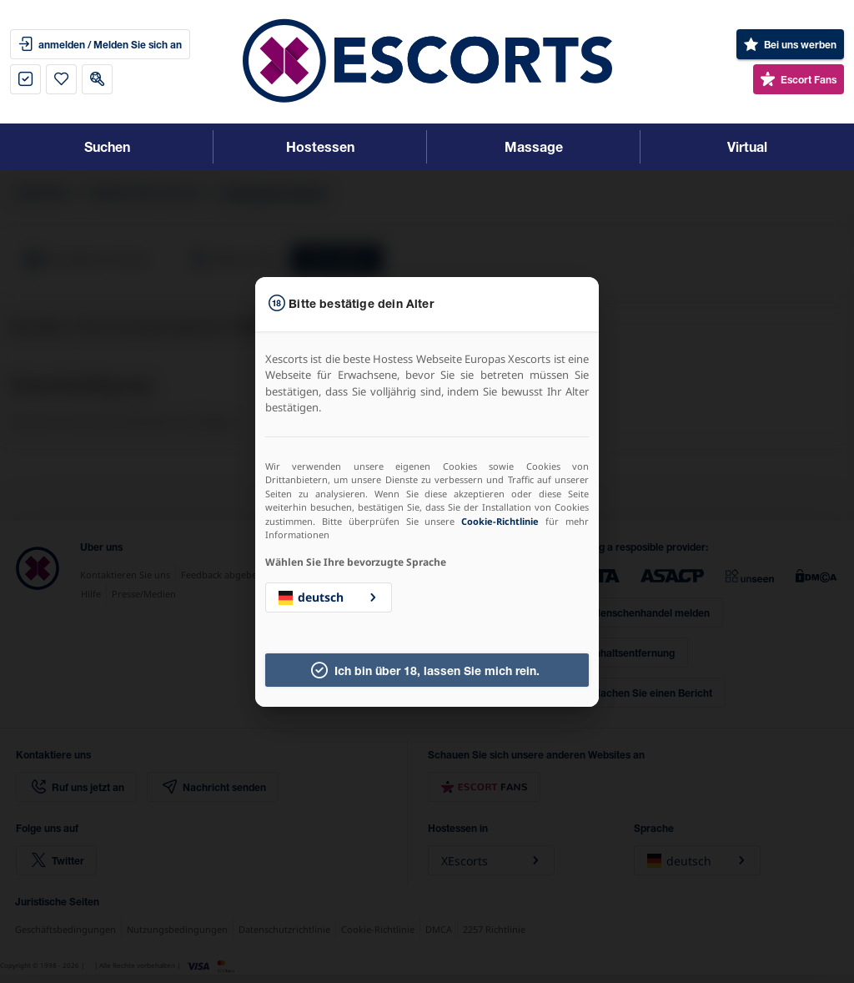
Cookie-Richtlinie (500, 521)
